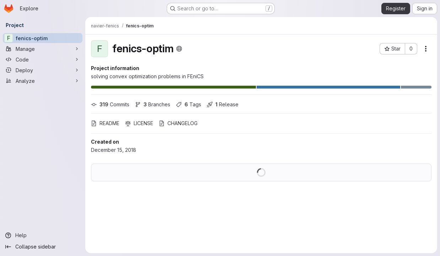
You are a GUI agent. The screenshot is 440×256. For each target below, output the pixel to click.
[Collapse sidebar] (42, 247)
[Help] (42, 235)
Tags (188, 104)
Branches (152, 104)
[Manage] (42, 49)
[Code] (42, 59)
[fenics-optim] (42, 38)
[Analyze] (42, 81)
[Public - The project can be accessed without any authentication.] (179, 49)
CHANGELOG (178, 123)
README (105, 123)
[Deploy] (42, 70)
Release (222, 104)
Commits (110, 104)
